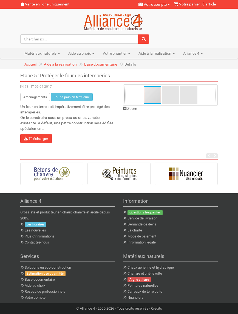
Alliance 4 (87, 308)
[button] (171, 95)
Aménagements (35, 97)
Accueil (30, 64)
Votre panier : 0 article (195, 4)
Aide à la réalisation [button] (156, 53)
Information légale (141, 242)
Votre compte (154, 4)
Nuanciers (135, 297)
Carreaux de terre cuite (144, 291)
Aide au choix (35, 285)
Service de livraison (142, 218)
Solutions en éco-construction (48, 267)
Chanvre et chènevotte (144, 273)
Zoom (130, 108)
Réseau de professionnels (45, 291)
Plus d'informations (40, 236)
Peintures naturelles (142, 285)
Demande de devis (141, 224)
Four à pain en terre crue (72, 97)
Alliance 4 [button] (193, 53)
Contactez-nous (37, 242)
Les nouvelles (35, 230)
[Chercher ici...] (79, 39)
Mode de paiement (141, 236)
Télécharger (36, 138)
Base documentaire (100, 64)
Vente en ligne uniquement (45, 4)
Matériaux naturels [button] (42, 53)
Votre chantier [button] (116, 53)
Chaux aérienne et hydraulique (150, 267)
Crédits (156, 308)
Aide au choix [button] (81, 53)
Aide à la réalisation (60, 64)
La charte (134, 230)
